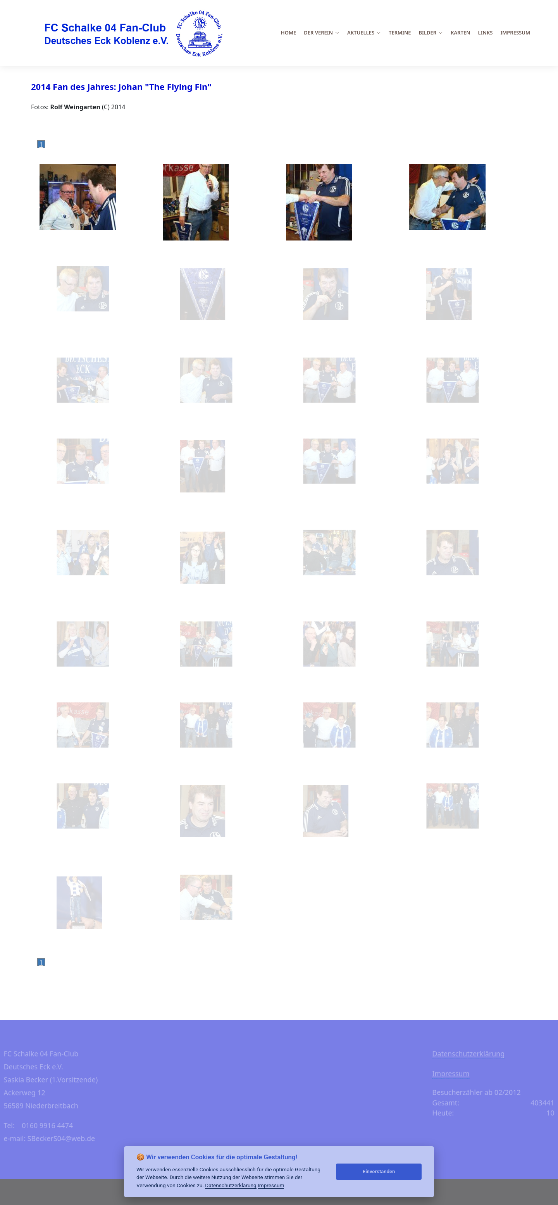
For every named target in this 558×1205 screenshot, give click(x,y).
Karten (460, 32)
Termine (400, 32)
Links (485, 32)
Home (288, 32)
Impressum (515, 32)
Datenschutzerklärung (479, 1052)
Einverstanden (379, 1171)
